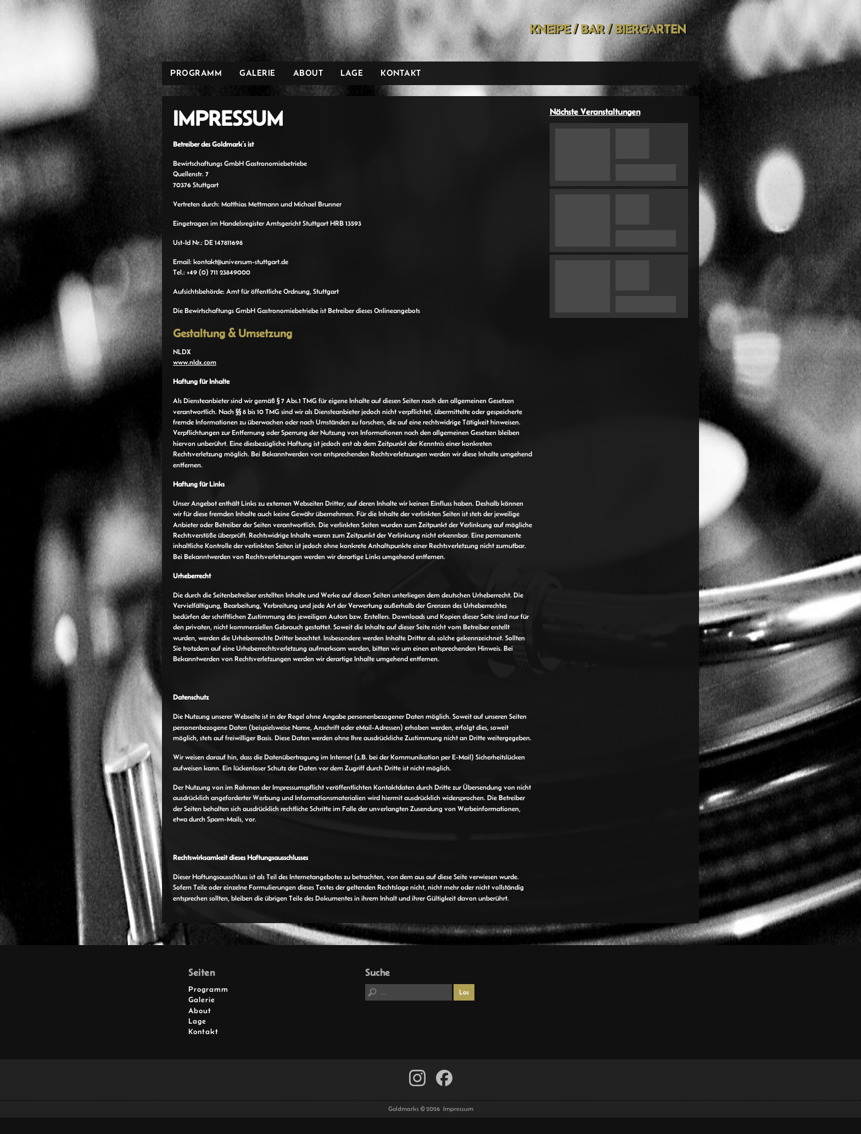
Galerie (257, 72)
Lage (351, 72)
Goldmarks (240, 31)
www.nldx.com (194, 362)
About (308, 72)
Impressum (458, 1108)
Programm (196, 72)
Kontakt (401, 72)
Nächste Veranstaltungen (595, 111)
